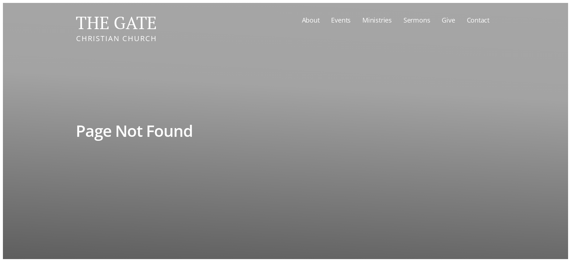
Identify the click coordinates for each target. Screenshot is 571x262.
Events (341, 20)
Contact (478, 20)
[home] (116, 26)
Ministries (377, 20)
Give (448, 20)
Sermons (416, 20)
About (311, 20)
